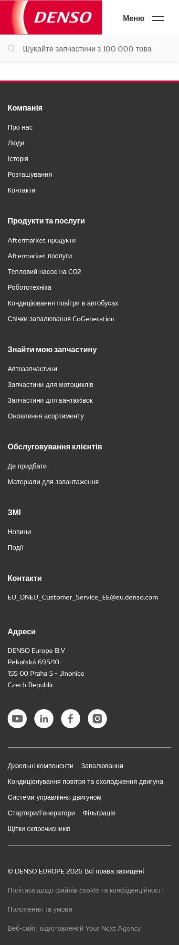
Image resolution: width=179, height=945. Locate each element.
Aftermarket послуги (40, 255)
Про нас (20, 127)
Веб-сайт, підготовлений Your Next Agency (74, 928)
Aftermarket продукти (42, 239)
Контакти (21, 189)
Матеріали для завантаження (53, 481)
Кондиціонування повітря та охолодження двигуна (85, 781)
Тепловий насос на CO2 (44, 271)
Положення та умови (40, 909)
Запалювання (102, 765)
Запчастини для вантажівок (50, 400)
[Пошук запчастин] (89, 48)
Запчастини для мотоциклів (51, 384)
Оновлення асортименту (46, 415)
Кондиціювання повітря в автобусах (63, 302)
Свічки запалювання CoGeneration (61, 318)
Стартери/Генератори (41, 812)
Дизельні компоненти (41, 765)
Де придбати (27, 465)
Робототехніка (30, 287)
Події (15, 547)
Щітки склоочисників (39, 828)
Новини (19, 531)
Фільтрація (99, 812)
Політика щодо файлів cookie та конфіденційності (85, 889)
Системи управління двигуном (55, 797)
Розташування (30, 174)
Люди (16, 142)
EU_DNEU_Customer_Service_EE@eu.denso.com (83, 596)
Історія (18, 158)
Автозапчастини (32, 368)
